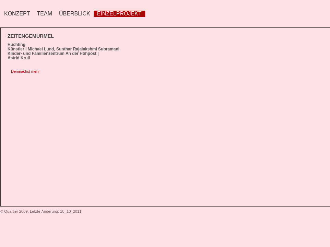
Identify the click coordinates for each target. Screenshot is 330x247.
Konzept (17, 13)
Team (44, 13)
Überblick (74, 13)
